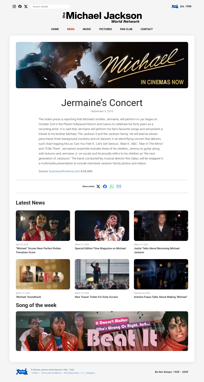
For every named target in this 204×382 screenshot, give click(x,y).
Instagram (90, 373)
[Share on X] (98, 186)
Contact (147, 29)
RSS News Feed (71, 373)
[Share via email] (118, 186)
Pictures (105, 29)
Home (55, 29)
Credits (35, 373)
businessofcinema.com (64, 171)
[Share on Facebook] (105, 186)
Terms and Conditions (51, 373)
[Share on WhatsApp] (112, 186)
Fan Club (126, 29)
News (70, 29)
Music (87, 29)
